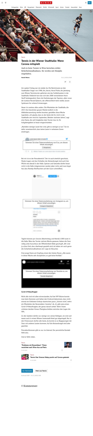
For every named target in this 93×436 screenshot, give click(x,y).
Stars (80, 7)
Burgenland (31, 7)
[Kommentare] (65, 82)
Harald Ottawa (25, 77)
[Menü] (2, 2)
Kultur (62, 7)
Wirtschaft (51, 7)
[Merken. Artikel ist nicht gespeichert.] (70, 82)
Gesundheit (74, 7)
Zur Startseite (27, 371)
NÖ (25, 7)
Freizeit (67, 7)
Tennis (23, 57)
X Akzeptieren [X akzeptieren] (46, 147)
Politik (45, 7)
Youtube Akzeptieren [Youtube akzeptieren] (46, 276)
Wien (21, 7)
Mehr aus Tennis (41, 371)
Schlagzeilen (14, 7)
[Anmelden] (85, 2)
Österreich (39, 7)
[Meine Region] (5, 2)
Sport (57, 7)
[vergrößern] (91, 11)
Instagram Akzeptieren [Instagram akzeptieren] (46, 206)
